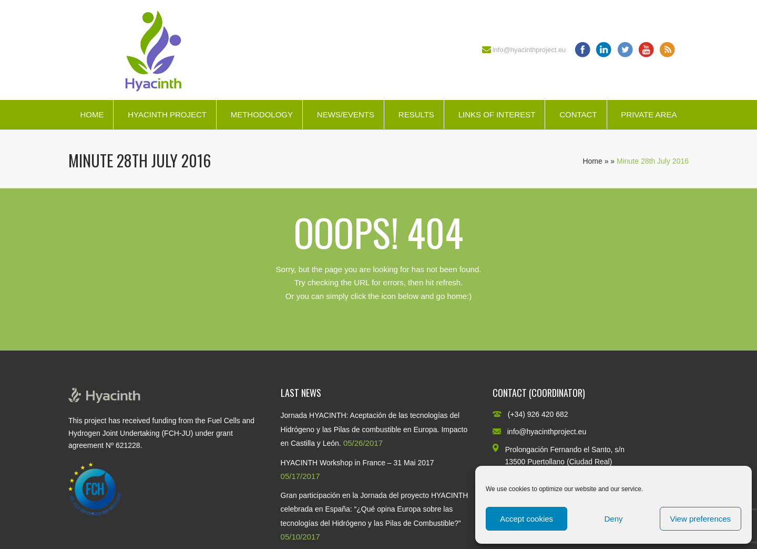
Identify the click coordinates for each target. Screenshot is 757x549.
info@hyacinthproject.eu (529, 50)
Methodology (262, 114)
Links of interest (497, 114)
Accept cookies (526, 518)
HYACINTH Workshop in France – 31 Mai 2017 (357, 462)
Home (92, 114)
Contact (578, 114)
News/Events (345, 114)
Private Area (649, 114)
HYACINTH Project (167, 114)
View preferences (700, 518)
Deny (613, 518)
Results (416, 114)
